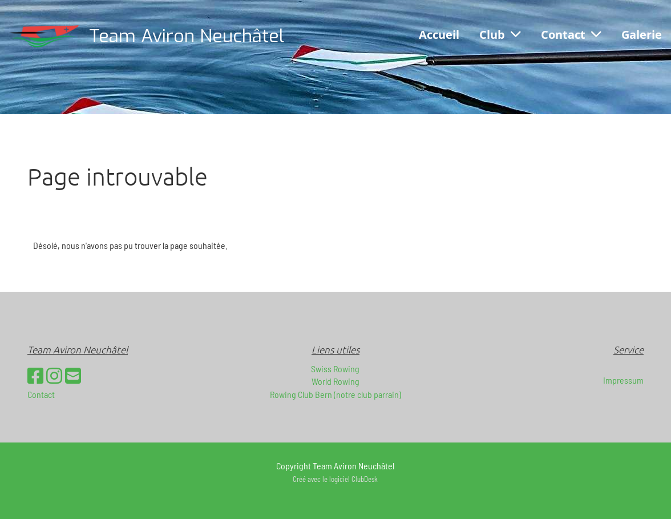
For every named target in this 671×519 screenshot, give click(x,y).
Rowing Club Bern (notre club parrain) (335, 394)
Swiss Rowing (335, 368)
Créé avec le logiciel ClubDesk (335, 479)
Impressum (623, 380)
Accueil (439, 34)
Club (500, 34)
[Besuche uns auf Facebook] (35, 375)
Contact (571, 34)
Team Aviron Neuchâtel (186, 36)
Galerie (641, 34)
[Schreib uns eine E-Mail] (73, 375)
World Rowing (335, 381)
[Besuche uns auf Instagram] (54, 375)
